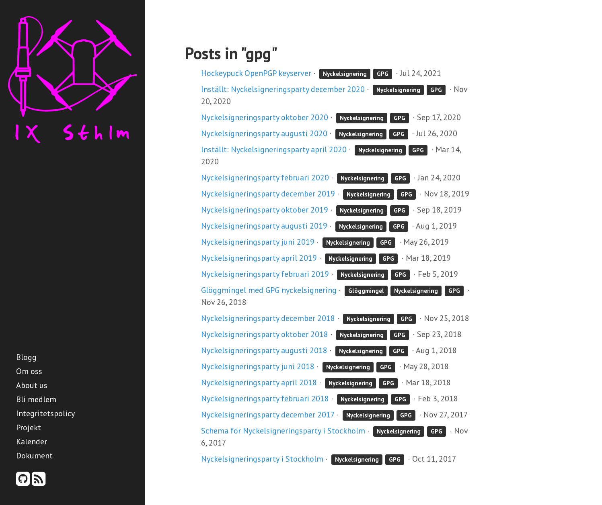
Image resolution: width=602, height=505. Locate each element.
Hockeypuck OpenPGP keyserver (256, 73)
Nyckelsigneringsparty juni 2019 (257, 242)
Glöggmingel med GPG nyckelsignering (269, 290)
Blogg (26, 357)
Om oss (29, 371)
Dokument (34, 455)
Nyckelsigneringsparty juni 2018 (257, 366)
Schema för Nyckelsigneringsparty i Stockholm (283, 430)
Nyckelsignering (345, 74)
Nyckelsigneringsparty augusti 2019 (264, 226)
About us (31, 385)
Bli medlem (36, 399)
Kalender (31, 441)
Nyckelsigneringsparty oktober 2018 (264, 334)
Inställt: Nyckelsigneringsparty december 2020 (283, 89)
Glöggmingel (366, 290)
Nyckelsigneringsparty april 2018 (259, 382)
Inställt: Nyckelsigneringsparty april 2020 (274, 149)
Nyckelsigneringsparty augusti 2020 (264, 133)
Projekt (28, 427)
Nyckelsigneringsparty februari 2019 (265, 274)
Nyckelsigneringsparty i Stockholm (262, 459)
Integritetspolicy (45, 413)
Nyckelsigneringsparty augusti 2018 (264, 350)
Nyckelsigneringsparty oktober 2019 (264, 209)
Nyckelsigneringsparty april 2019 (259, 258)
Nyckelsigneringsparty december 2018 (268, 318)
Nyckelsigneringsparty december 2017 (268, 414)
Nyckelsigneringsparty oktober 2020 (264, 117)
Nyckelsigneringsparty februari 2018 (265, 398)
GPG (382, 74)
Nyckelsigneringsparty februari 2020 (265, 177)
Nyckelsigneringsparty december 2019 (268, 193)
